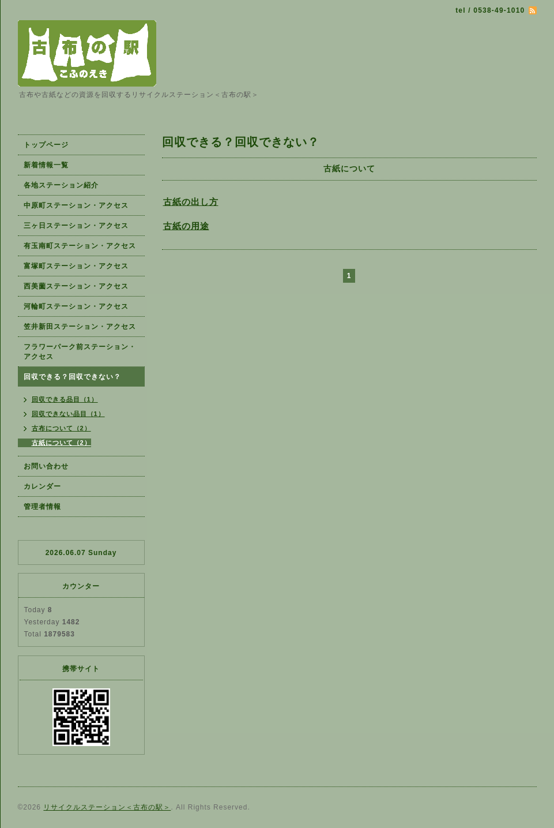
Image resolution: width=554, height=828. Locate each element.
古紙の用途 (186, 226)
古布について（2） (61, 428)
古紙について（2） (61, 442)
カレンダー (42, 486)
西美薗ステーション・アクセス (76, 286)
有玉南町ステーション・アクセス (80, 246)
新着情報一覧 (46, 165)
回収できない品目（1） (68, 413)
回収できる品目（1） (65, 399)
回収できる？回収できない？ (72, 377)
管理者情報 (42, 507)
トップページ (46, 145)
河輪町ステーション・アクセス (76, 306)
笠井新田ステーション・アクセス (80, 327)
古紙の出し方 (190, 202)
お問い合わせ (46, 466)
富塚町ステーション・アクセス (76, 266)
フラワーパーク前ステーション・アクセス (80, 352)
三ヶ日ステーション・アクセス (76, 226)
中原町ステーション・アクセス (76, 205)
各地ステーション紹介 (61, 185)
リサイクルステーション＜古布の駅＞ (107, 807)
